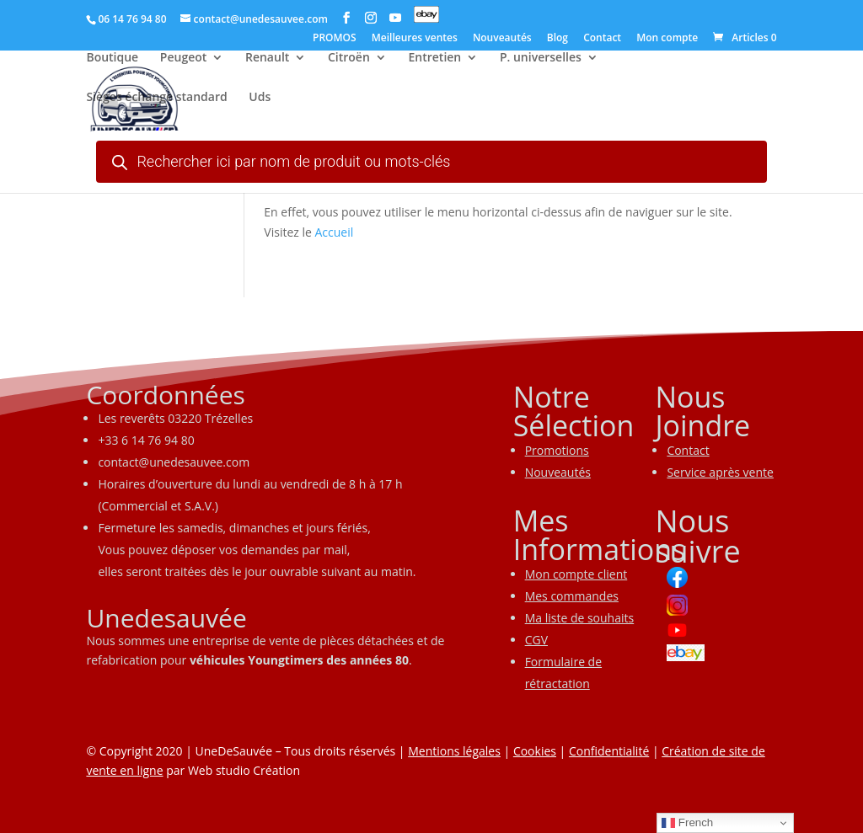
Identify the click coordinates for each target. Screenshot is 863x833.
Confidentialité (609, 751)
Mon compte (667, 39)
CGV (536, 640)
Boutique (112, 60)
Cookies (534, 751)
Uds (260, 99)
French (687, 823)
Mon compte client (576, 574)
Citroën (349, 60)
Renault (267, 60)
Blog (557, 39)
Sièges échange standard (156, 99)
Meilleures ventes (415, 39)
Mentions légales (454, 751)
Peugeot (183, 60)
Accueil (334, 232)
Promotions (557, 450)
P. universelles (541, 60)
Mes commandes (572, 596)
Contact (602, 39)
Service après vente (720, 472)
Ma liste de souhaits (580, 618)
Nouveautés (502, 39)
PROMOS (334, 39)
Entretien (434, 60)
